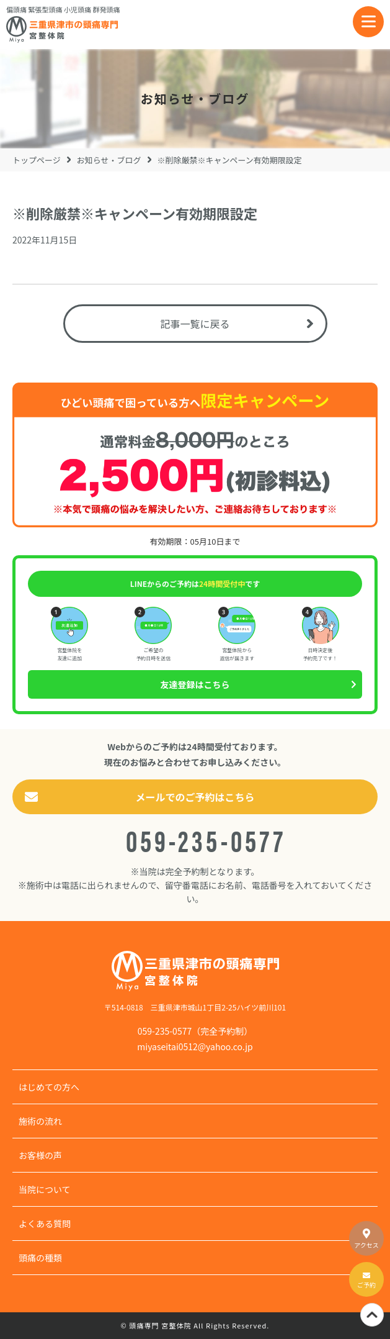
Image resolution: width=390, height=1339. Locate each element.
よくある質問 (45, 1223)
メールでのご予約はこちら (194, 796)
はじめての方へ (49, 1087)
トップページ (36, 160)
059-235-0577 (206, 839)
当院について (45, 1189)
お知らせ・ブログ (109, 160)
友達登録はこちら (195, 684)
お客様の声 (40, 1155)
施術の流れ (40, 1121)
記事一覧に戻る (194, 323)
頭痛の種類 (40, 1257)
